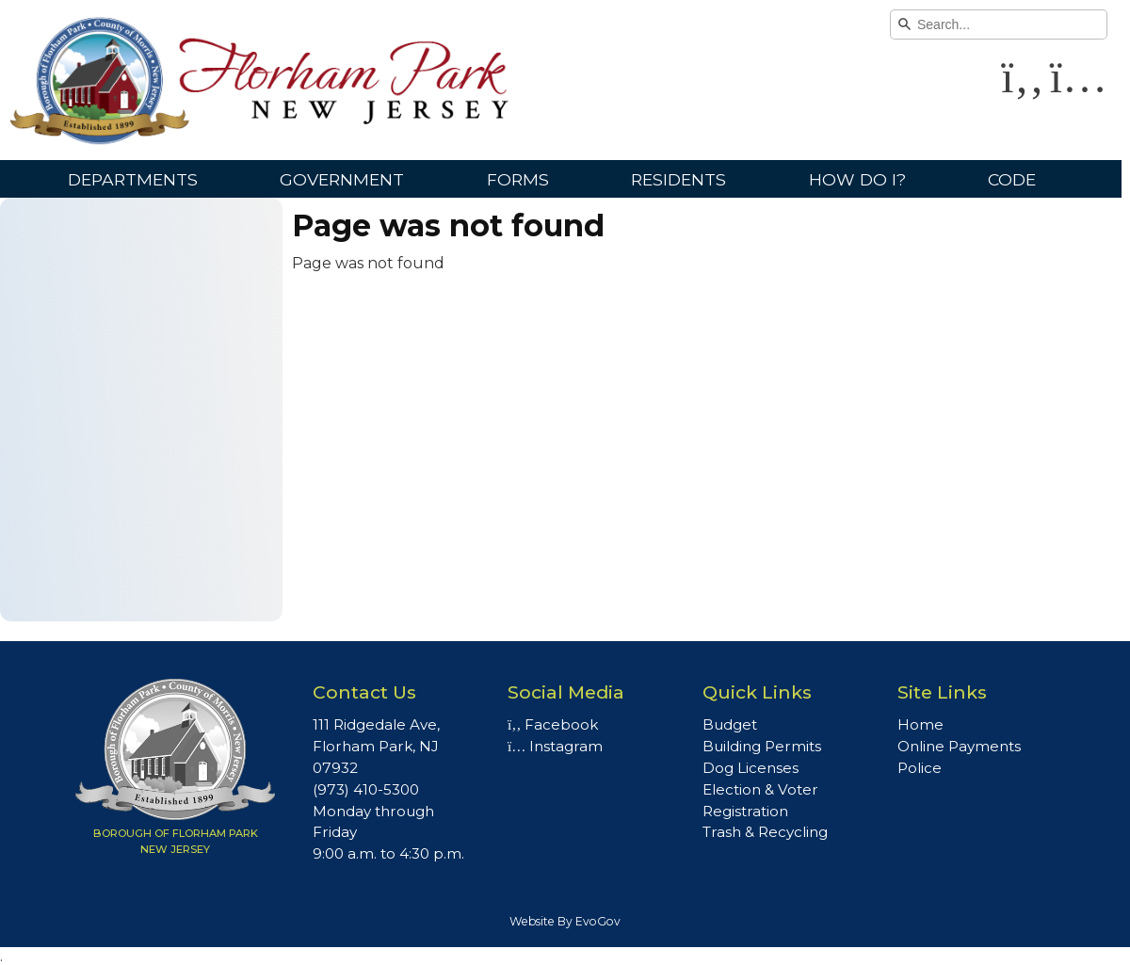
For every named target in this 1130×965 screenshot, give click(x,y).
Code (1012, 179)
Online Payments (959, 746)
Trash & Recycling (765, 832)
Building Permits (761, 746)
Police (919, 768)
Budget (729, 724)
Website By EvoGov (565, 921)
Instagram (555, 746)
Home (920, 724)
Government (342, 179)
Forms (518, 179)
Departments (133, 179)
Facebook (553, 724)
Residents (678, 179)
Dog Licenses (750, 768)
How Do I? (857, 179)
